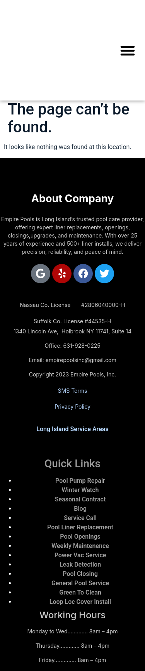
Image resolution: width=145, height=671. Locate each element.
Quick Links (72, 463)
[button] (127, 50)
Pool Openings (80, 536)
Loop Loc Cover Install (80, 601)
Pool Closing (80, 573)
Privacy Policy (72, 406)
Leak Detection (80, 564)
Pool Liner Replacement (80, 527)
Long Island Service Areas (72, 429)
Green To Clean (80, 592)
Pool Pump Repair (80, 480)
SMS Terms (72, 390)
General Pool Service (80, 583)
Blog (80, 508)
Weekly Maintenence (80, 546)
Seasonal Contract (80, 499)
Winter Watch (80, 490)
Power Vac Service (80, 555)
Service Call (80, 518)
